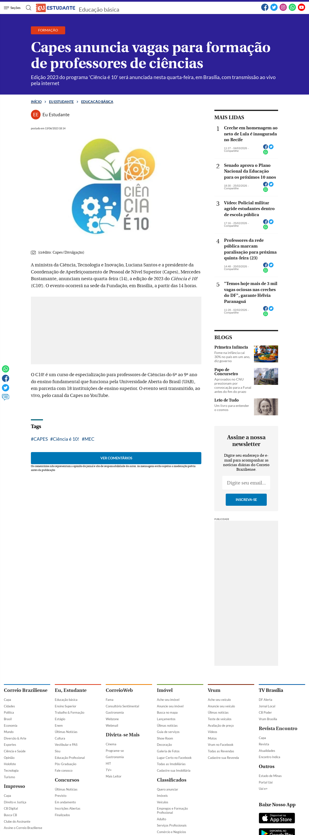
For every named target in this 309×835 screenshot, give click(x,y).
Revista (264, 744)
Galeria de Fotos (168, 751)
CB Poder (265, 712)
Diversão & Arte (15, 738)
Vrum (214, 690)
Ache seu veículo (219, 700)
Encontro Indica (269, 757)
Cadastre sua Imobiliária (173, 770)
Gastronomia (115, 712)
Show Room (165, 738)
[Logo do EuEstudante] (55, 8)
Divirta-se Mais (123, 735)
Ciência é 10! (66, 439)
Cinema (111, 744)
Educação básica (99, 9)
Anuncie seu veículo (221, 706)
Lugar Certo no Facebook (174, 758)
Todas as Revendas (221, 751)
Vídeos (212, 732)
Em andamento (65, 802)
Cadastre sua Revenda (223, 758)
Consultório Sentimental (122, 706)
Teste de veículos (220, 719)
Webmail (112, 725)
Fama (109, 700)
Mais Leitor (113, 776)
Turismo (9, 777)
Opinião (9, 758)
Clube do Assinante (17, 821)
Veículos (162, 802)
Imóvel (165, 690)
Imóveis (162, 796)
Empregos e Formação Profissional (172, 810)
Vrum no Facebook (220, 745)
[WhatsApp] (292, 10)
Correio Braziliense (25, 690)
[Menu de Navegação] (13, 8)
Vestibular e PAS (66, 745)
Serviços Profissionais (172, 825)
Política (9, 712)
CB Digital (11, 808)
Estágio (60, 719)
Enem (59, 725)
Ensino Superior (65, 706)
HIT (108, 763)
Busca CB (10, 815)
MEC (89, 439)
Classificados (171, 780)
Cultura (60, 738)
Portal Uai (266, 782)
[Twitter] (274, 10)
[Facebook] (264, 10)
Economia (10, 725)
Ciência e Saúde (15, 751)
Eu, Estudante (70, 690)
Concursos (67, 780)
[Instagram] (283, 10)
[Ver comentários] (5, 399)
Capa (7, 700)
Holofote (10, 764)
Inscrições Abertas (67, 808)
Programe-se (115, 751)
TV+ (109, 770)
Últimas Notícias (66, 732)
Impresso (14, 786)
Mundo (9, 732)
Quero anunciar (167, 789)
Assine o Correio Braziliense (23, 828)
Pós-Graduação (65, 764)
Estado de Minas (270, 776)
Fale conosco (63, 770)
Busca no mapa (167, 712)
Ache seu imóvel (168, 700)
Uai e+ (263, 789)
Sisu (57, 751)
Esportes (10, 745)
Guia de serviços (168, 732)
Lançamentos (166, 719)
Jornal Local (267, 706)
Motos (212, 738)
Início (36, 102)
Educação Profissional (70, 758)
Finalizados (62, 815)
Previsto (60, 796)
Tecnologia (11, 770)
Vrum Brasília (268, 719)
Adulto (161, 819)
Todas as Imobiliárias (171, 764)
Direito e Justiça (15, 802)
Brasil (8, 719)
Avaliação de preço (221, 725)
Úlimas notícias (167, 725)
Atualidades (267, 751)
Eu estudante (61, 102)
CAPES (41, 439)
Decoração (164, 745)
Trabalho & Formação (69, 712)
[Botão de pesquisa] (27, 8)
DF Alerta (265, 700)
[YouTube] (301, 10)
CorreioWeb (119, 690)
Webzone (112, 719)
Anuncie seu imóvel (170, 706)
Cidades (9, 706)
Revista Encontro (278, 728)
